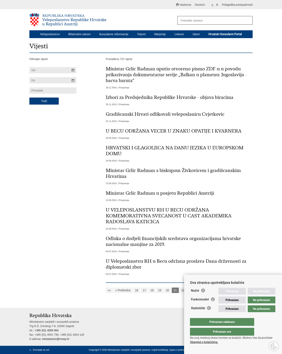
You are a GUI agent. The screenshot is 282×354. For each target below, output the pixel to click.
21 (175, 290)
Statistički (198, 316)
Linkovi (179, 34)
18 (152, 290)
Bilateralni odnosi (79, 34)
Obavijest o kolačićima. (204, 342)
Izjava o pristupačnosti (181, 350)
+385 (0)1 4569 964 (46, 330)
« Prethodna (122, 290)
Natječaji (160, 34)
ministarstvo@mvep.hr (55, 339)
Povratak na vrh (41, 350)
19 (159, 290)
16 (136, 290)
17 (144, 290)
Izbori (196, 34)
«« (109, 290)
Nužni (195, 298)
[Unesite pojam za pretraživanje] (213, 20)
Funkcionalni (200, 307)
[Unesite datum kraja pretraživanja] (52, 80)
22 (182, 290)
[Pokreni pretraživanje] (248, 20)
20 (167, 290)
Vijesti (141, 34)
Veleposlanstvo (50, 34)
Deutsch (200, 4)
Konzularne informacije (113, 34)
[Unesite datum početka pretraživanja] (52, 70)
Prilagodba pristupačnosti (237, 4)
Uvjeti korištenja (159, 350)
